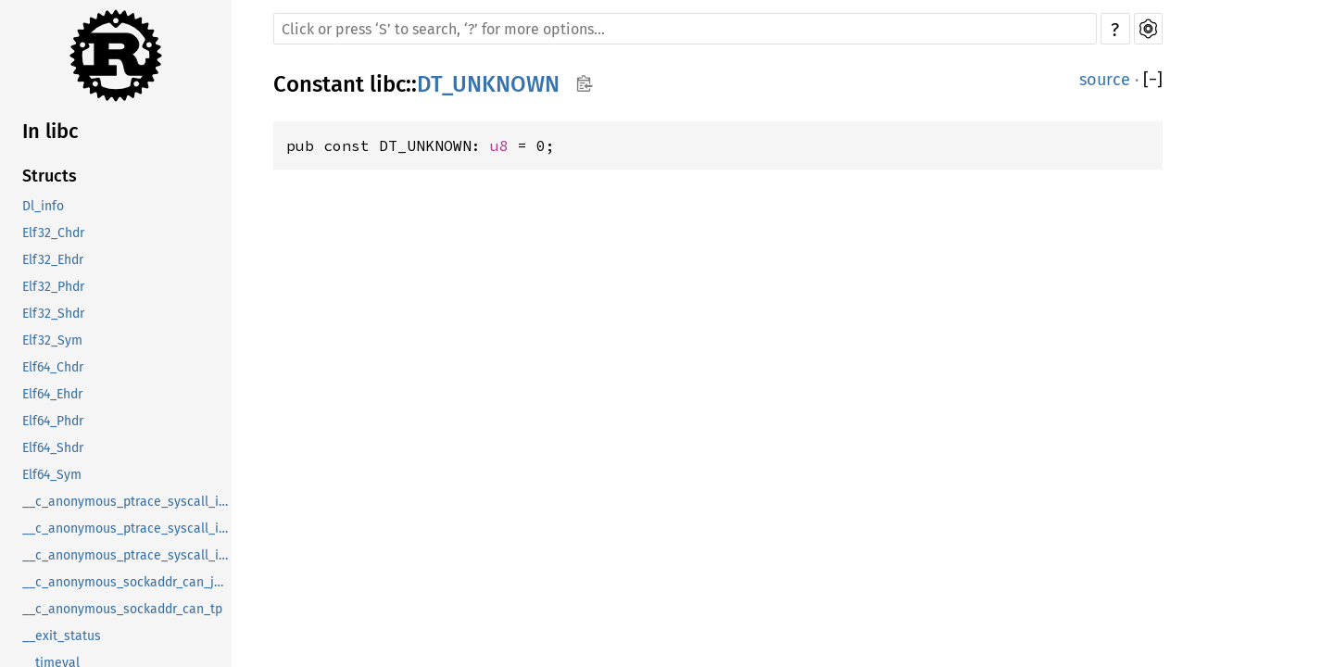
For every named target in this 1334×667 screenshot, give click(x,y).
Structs (49, 176)
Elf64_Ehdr (52, 394)
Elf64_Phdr (52, 421)
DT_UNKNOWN (488, 84)
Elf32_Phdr (53, 287)
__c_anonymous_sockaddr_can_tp (122, 609)
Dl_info (43, 206)
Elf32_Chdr (53, 233)
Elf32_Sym (52, 340)
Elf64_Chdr (52, 367)
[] (1153, 79)
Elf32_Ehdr (52, 260)
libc (388, 84)
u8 (499, 145)
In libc (50, 131)
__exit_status (61, 636)
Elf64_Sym (52, 475)
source (1104, 79)
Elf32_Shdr (53, 313)
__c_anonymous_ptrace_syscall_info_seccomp (127, 555)
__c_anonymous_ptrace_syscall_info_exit (127, 528)
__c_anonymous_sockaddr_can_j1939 (127, 582)
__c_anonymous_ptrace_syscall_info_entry (127, 502)
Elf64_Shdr (52, 448)
